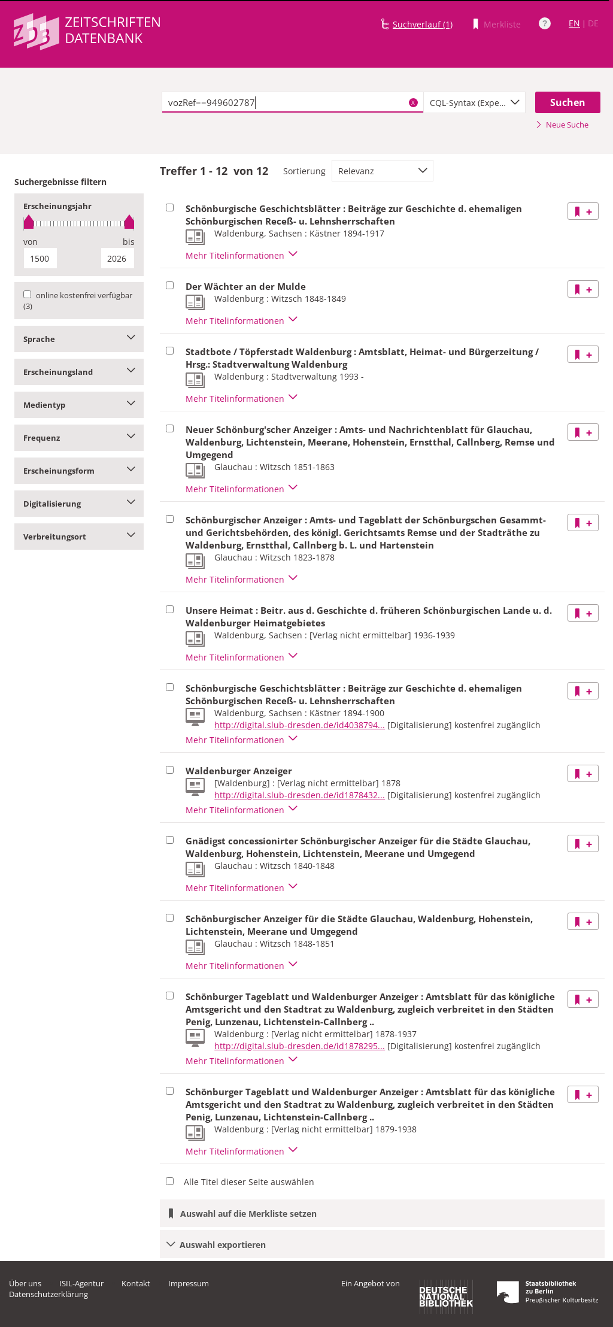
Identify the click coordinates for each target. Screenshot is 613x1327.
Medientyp (79, 404)
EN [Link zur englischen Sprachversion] (574, 23)
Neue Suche (561, 124)
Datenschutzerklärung (48, 1294)
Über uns (25, 1283)
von (30, 241)
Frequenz (79, 437)
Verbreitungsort (79, 536)
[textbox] (293, 102)
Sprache (79, 339)
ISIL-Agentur (81, 1283)
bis (129, 241)
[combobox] (474, 102)
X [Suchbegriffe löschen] (413, 102)
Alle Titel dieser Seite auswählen (249, 1181)
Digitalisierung (79, 503)
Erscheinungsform (79, 470)
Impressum (188, 1283)
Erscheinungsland (79, 371)
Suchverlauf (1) (423, 24)
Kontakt (136, 1283)
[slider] (79, 223)
